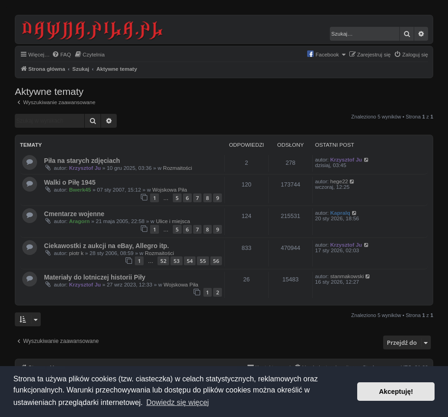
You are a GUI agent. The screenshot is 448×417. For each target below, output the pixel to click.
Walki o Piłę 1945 (69, 182)
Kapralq (340, 213)
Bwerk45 (80, 190)
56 (216, 260)
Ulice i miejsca (173, 221)
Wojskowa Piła (169, 190)
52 (163, 260)
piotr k (76, 253)
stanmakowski (347, 276)
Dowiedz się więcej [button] (177, 402)
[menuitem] (61, 55)
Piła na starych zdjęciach (82, 160)
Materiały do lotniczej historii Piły (94, 277)
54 (190, 260)
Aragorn (79, 221)
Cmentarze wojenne (74, 214)
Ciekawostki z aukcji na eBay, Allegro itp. (106, 245)
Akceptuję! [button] (396, 391)
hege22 (339, 181)
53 (176, 260)
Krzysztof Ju (85, 168)
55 (203, 260)
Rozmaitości (177, 168)
